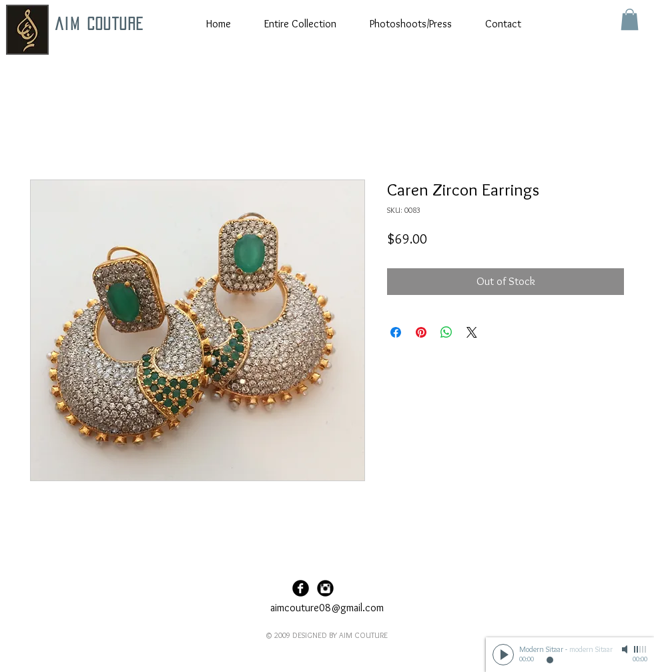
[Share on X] (472, 332)
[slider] (640, 649)
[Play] (503, 654)
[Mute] (626, 649)
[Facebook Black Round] (300, 588)
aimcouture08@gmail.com (327, 607)
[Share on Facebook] (396, 332)
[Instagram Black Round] (325, 588)
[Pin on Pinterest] (421, 332)
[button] (630, 19)
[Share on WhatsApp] (446, 332)
